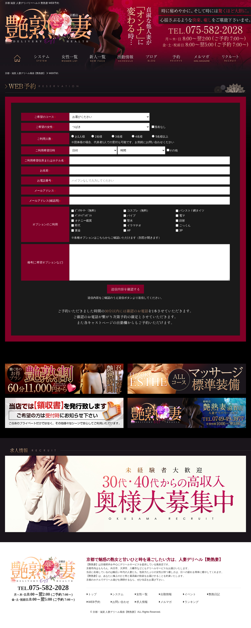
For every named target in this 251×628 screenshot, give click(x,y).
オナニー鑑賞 (81, 220)
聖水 (128, 220)
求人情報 (142, 601)
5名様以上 (160, 136)
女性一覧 (142, 594)
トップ (92, 594)
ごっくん (183, 225)
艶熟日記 (214, 594)
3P (179, 230)
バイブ (129, 215)
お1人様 (78, 136)
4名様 (137, 136)
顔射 (180, 220)
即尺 (76, 225)
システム (117, 594)
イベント (190, 594)
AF (127, 230)
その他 (172, 150)
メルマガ (166, 601)
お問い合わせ (120, 601)
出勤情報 (166, 594)
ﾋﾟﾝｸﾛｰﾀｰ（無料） (84, 210)
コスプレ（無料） (136, 210)
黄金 (76, 230)
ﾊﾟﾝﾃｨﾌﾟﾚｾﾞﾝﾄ (81, 215)
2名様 (96, 136)
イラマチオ (132, 225)
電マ (180, 215)
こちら (101, 237)
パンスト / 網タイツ (190, 210)
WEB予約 (94, 601)
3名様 (117, 136)
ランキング (192, 601)
